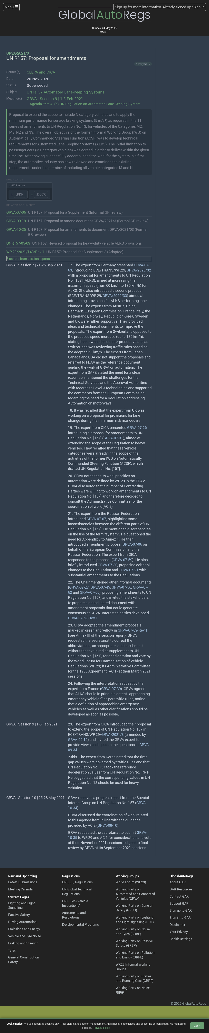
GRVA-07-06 (16, 212)
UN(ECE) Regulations (77, 882)
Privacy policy (102, 1028)
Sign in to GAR (180, 917)
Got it (197, 1026)
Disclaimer (177, 924)
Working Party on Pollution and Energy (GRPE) (135, 954)
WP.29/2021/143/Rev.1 (25, 251)
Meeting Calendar (21, 889)
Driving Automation (22, 922)
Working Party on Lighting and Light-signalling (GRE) (135, 919)
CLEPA (32, 72)
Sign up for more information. (138, 6)
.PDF (19, 194)
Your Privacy (179, 932)
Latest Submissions (22, 882)
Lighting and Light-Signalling (22, 905)
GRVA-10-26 (16, 229)
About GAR (178, 882)
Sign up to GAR (181, 910)
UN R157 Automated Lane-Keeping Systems (65, 92)
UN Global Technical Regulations (77, 891)
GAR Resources (181, 889)
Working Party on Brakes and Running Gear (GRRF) (134, 978)
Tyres (12, 950)
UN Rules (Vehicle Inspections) (75, 903)
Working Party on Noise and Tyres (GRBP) (133, 931)
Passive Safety (19, 914)
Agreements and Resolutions (74, 915)
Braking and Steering (23, 943)
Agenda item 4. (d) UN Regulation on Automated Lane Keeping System (85, 103)
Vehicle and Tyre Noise (24, 936)
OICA (51, 72)
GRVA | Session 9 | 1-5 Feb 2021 (55, 98)
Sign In (199, 6)
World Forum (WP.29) (131, 882)
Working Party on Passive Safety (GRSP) (134, 943)
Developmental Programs (80, 924)
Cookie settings (181, 939)
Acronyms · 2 (143, 64)
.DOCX (41, 194)
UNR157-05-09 (18, 243)
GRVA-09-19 (16, 220)
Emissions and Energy (24, 929)
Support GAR (179, 903)
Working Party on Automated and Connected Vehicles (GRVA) (135, 894)
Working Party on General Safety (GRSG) (134, 907)
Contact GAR (179, 896)
